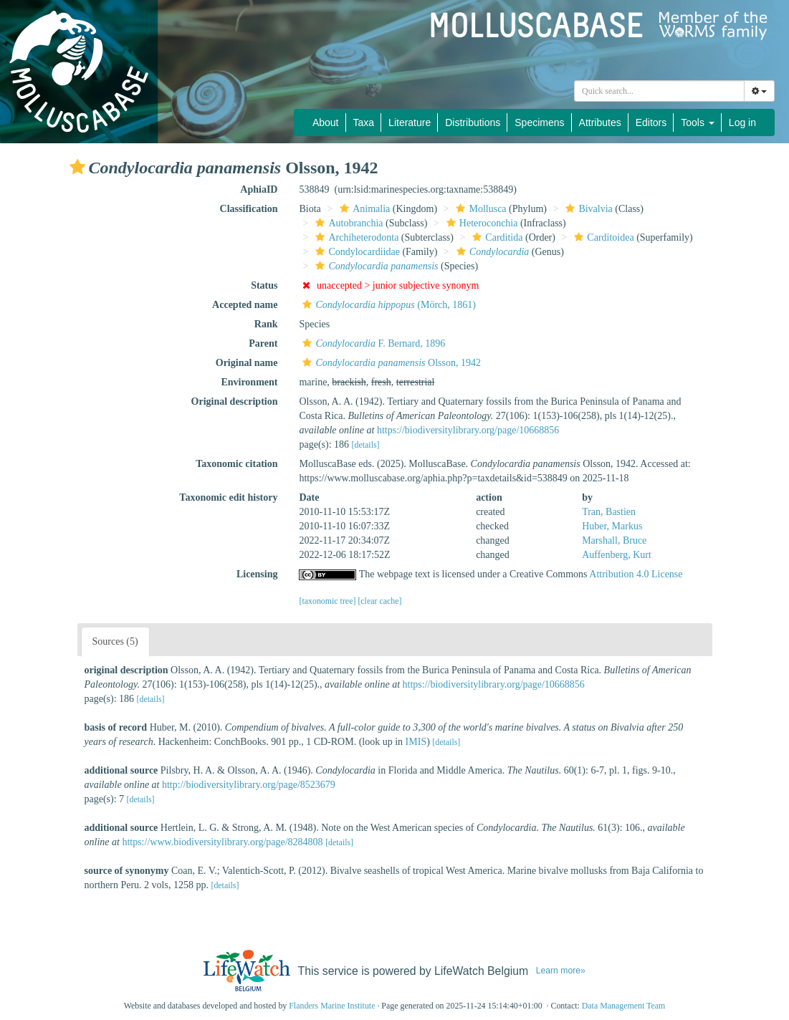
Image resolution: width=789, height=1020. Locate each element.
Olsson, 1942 (390, 362)
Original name (247, 362)
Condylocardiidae (356, 251)
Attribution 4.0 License (635, 574)
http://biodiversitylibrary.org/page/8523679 (248, 784)
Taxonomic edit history (228, 497)
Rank (266, 324)
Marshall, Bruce (614, 540)
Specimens (539, 122)
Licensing (257, 574)
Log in (742, 122)
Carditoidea (601, 237)
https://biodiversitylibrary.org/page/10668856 (468, 430)
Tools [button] (697, 122)
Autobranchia (347, 223)
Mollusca (479, 208)
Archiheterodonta (355, 237)
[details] (366, 445)
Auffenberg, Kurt (616, 554)
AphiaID (258, 189)
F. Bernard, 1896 (372, 343)
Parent (263, 343)
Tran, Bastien (609, 511)
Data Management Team (624, 1006)
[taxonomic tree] (327, 601)
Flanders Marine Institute (332, 1006)
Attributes (600, 122)
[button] (77, 166)
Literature (409, 122)
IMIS (416, 741)
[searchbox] (659, 91)
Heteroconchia (480, 223)
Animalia (363, 208)
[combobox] (659, 91)
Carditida (495, 237)
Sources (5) (115, 641)
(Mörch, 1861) (387, 304)
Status (264, 285)
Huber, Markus (612, 526)
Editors (651, 122)
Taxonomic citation (236, 463)
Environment (249, 382)
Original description (234, 401)
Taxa (364, 122)
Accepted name (244, 304)
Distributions (472, 122)
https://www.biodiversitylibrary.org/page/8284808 (222, 842)
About (325, 122)
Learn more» (560, 971)
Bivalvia (587, 208)
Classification (249, 208)
